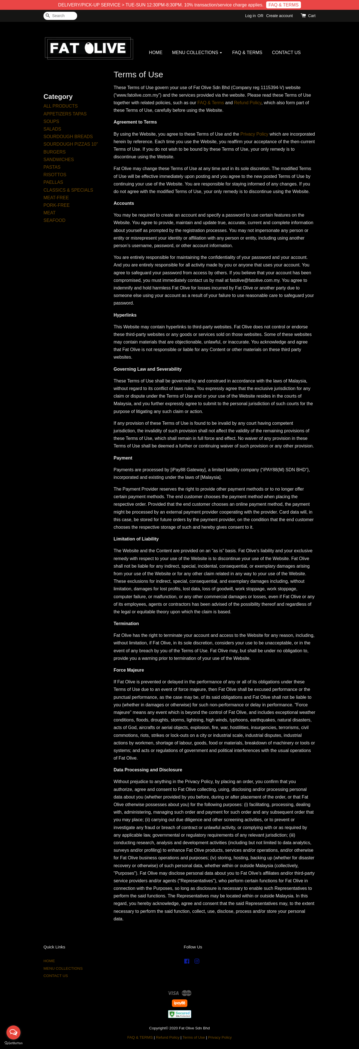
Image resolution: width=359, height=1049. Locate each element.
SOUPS (51, 121)
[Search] (60, 16)
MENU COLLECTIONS (197, 52)
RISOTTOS (54, 174)
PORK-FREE (56, 205)
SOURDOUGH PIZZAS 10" (70, 144)
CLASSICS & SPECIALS (68, 190)
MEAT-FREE (56, 197)
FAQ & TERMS (283, 5)
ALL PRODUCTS (60, 106)
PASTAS (52, 167)
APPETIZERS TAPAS (65, 114)
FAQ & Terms (210, 102)
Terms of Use (194, 1037)
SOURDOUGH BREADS (68, 136)
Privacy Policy (254, 134)
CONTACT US (286, 52)
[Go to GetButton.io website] (13, 1043)
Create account (279, 15)
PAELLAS (53, 182)
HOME (155, 52)
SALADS (52, 129)
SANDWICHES (58, 159)
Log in (250, 15)
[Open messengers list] (13, 1032)
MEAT (49, 212)
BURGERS (54, 152)
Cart (312, 15)
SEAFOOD (54, 220)
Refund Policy (247, 102)
